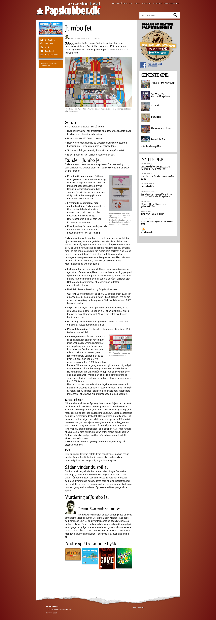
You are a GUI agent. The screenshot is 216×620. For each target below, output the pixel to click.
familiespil (49, 51)
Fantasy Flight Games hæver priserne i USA (154, 205)
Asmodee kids (147, 186)
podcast (146, 3)
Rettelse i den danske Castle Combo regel (157, 177)
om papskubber (171, 3)
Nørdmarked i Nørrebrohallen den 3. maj (158, 222)
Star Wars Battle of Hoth (152, 214)
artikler (116, 3)
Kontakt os (138, 607)
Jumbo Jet (48, 64)
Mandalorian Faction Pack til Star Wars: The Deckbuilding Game (157, 195)
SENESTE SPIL (154, 75)
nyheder (157, 3)
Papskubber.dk (151, 65)
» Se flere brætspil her (151, 146)
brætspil (127, 3)
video (137, 3)
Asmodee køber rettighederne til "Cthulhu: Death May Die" (155, 167)
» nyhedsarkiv (147, 232)
